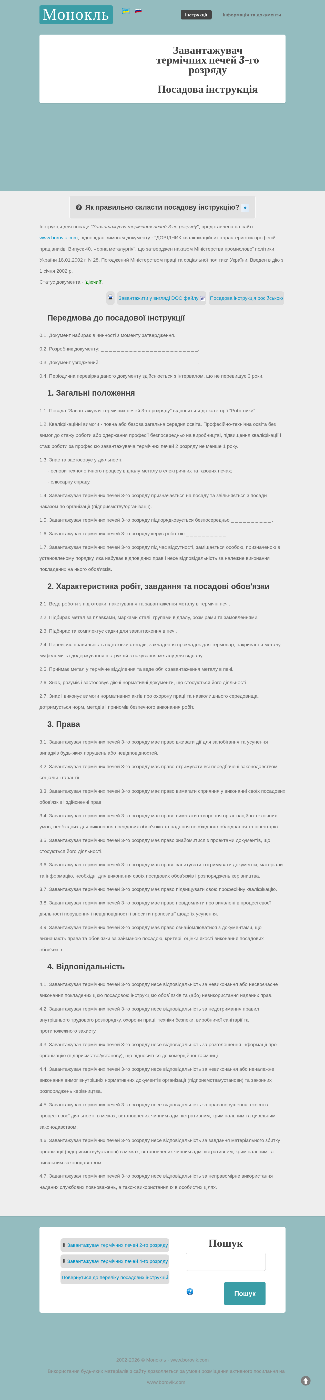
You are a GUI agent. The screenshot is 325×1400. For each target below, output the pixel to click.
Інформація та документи (252, 14)
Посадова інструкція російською (246, 298)
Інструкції (196, 14)
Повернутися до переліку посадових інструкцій (115, 1277)
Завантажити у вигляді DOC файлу (161, 298)
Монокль (76, 15)
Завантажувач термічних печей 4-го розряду (117, 1261)
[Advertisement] (162, 141)
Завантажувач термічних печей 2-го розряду (117, 1245)
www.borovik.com (58, 237)
